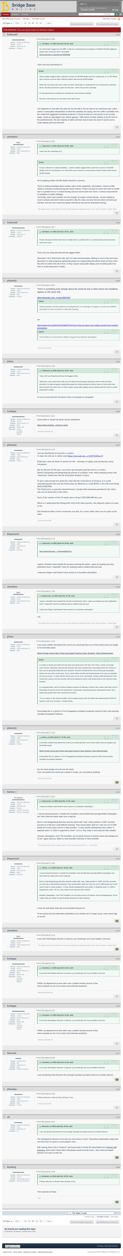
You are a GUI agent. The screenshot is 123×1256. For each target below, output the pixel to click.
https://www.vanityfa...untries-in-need (52, 425)
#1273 (118, 859)
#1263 (118, 223)
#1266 (118, 411)
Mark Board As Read (45, 1252)
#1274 (118, 931)
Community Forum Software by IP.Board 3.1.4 (103, 1252)
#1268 (118, 534)
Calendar (25, 14)
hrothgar (11, 411)
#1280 (118, 1167)
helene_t (11, 792)
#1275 (118, 959)
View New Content (109, 19)
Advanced (120, 14)
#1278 (118, 1089)
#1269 (118, 587)
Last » (49, 23)
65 (37, 23)
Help (115, 10)
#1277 (118, 1053)
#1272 (118, 792)
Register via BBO (88, 10)
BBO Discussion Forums (11, 19)
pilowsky (12, 280)
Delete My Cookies (30, 1252)
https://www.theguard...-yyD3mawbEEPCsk (55, 551)
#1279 (118, 1117)
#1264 (118, 281)
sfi (8, 1117)
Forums (6, 14)
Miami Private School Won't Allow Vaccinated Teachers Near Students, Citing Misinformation (73, 751)
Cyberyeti (12, 34)
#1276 (118, 1006)
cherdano (12, 137)
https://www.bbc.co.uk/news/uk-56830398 (54, 54)
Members (15, 14)
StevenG (11, 1053)
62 (25, 23)
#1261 (118, 35)
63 (29, 23)
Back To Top (7, 1252)
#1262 (118, 137)
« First (16, 23)
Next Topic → (115, 1217)
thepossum (13, 534)
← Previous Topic (89, 1217)
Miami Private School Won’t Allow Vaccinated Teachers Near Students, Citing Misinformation (75, 653)
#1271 (118, 728)
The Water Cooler (38, 19)
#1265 (118, 361)
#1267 (118, 445)
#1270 (118, 637)
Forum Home (17, 1252)
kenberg (11, 1167)
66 (41, 23)
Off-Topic (26, 19)
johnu (10, 361)
